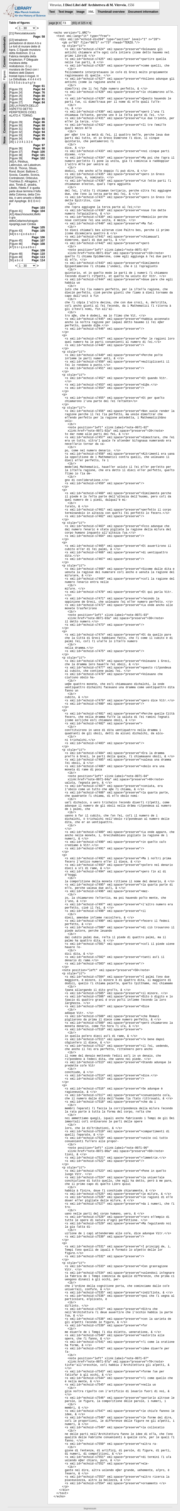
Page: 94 (39, 132)
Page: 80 (39, 96)
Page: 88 (39, 125)
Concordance (4, 124)
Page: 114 (38, 260)
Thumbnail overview (111, 11)
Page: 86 (39, 122)
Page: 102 (38, 158)
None (4, 140)
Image (80, 11)
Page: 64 (39, 89)
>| (90, 23)
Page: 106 (38, 237)
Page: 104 (38, 211)
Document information (143, 11)
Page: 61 (39, 86)
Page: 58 (39, 36)
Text (52, 11)
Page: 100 (38, 151)
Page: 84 (39, 102)
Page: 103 (38, 207)
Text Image (65, 11)
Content (4, 61)
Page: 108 (38, 244)
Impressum (90, 1508)
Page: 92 (39, 128)
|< (57, 23)
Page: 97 (39, 145)
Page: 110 (38, 253)
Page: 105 (38, 227)
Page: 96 (39, 138)
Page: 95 (39, 135)
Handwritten (4, 92)
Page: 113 (38, 257)
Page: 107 (38, 240)
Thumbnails (4, 45)
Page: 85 (39, 119)
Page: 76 (39, 92)
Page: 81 (39, 99)
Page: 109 (38, 250)
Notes (4, 107)
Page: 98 (39, 148)
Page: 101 (38, 155)
